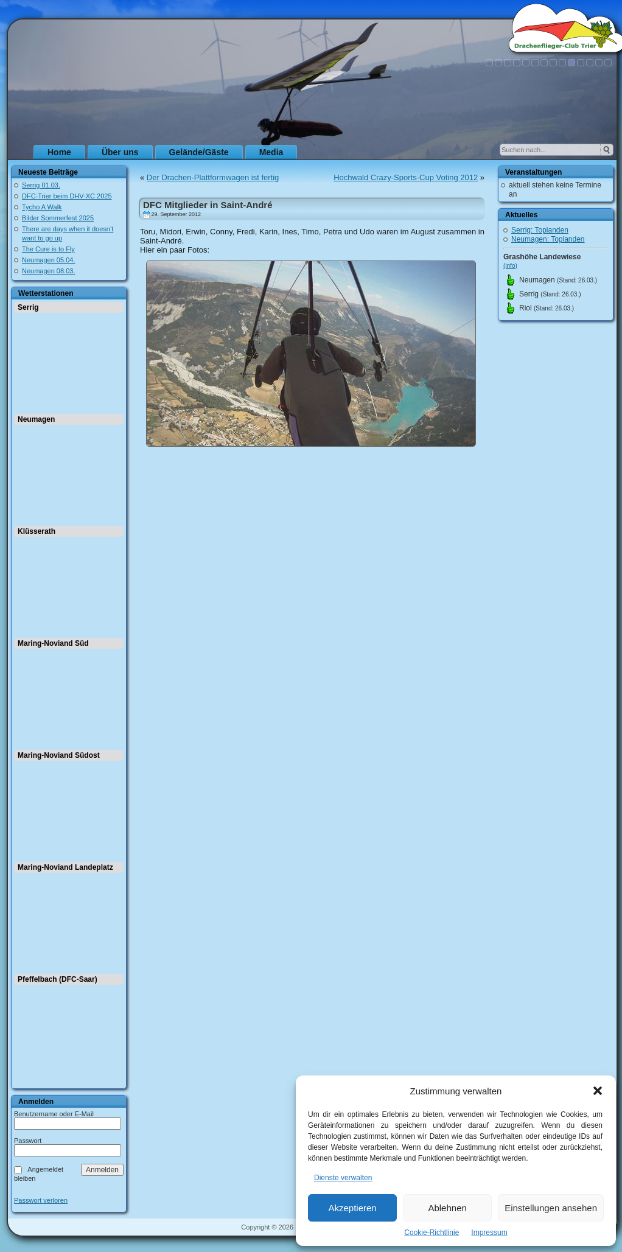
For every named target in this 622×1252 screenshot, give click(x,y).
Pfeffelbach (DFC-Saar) (57, 979)
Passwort (27, 1140)
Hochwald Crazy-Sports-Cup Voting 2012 (406, 177)
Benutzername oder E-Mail (54, 1113)
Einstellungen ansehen (551, 1208)
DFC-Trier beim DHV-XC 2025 (67, 196)
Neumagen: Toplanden (548, 239)
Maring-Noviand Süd (53, 643)
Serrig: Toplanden (539, 230)
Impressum (489, 1232)
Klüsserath (36, 531)
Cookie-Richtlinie (431, 1232)
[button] (598, 1091)
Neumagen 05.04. (48, 260)
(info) (510, 265)
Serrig (28, 307)
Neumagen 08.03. (48, 271)
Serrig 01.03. (41, 185)
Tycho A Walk (42, 207)
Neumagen (36, 419)
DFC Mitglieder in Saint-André (208, 205)
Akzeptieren (352, 1208)
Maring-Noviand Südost (59, 755)
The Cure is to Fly (48, 249)
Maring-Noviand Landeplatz (65, 867)
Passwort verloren (41, 1200)
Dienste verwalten (343, 1177)
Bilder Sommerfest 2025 (58, 218)
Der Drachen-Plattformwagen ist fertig (213, 177)
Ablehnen (447, 1208)
